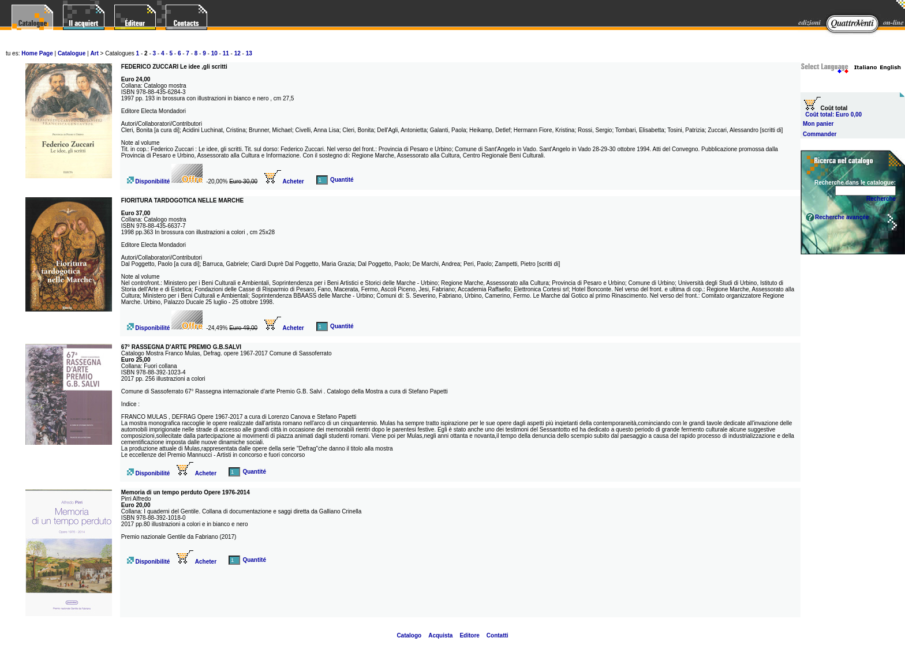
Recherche (881, 199)
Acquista (440, 635)
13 (249, 53)
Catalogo (409, 635)
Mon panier (818, 124)
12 (237, 53)
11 (226, 53)
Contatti (497, 635)
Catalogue (71, 53)
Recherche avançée (842, 217)
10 (214, 53)
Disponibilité (152, 181)
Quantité (342, 180)
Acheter (284, 181)
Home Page (37, 53)
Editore (469, 635)
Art (94, 53)
